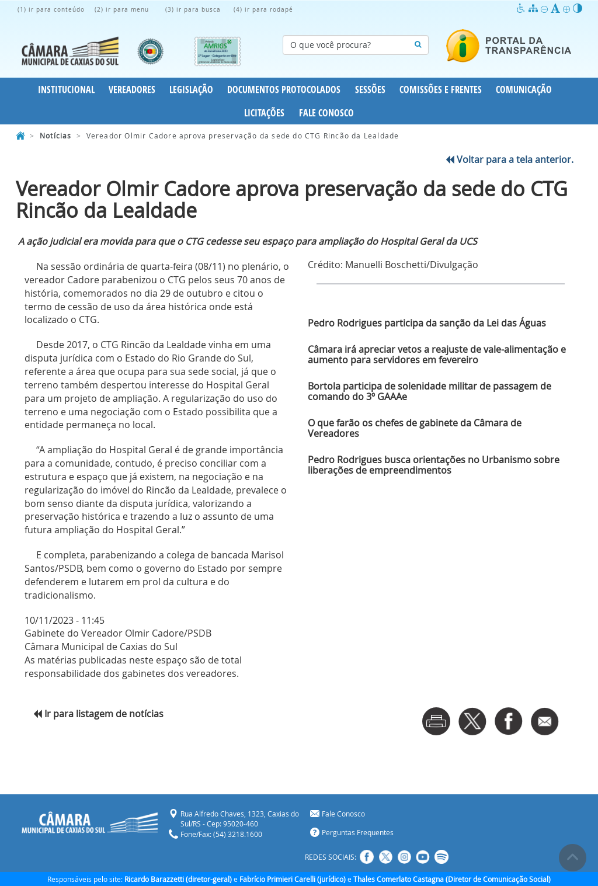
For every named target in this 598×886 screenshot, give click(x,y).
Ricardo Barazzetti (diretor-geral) (178, 879)
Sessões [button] (370, 89)
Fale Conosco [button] (326, 112)
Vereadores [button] (132, 89)
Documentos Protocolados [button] (283, 89)
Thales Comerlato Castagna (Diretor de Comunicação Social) (452, 879)
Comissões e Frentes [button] (440, 89)
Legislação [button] (191, 89)
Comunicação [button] (524, 89)
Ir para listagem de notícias (98, 713)
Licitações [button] (264, 112)
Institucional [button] (66, 89)
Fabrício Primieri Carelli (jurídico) (292, 879)
